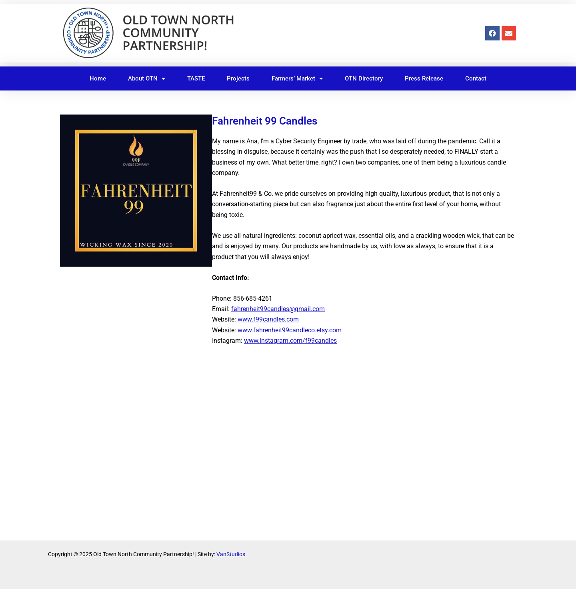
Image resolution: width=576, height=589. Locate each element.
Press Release (424, 78)
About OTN (146, 79)
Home (98, 78)
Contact (475, 78)
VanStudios (230, 554)
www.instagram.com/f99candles (290, 340)
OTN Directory (364, 78)
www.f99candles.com (268, 319)
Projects (238, 78)
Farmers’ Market (297, 79)
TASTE (196, 78)
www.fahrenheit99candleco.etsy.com (290, 330)
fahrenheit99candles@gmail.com (278, 309)
